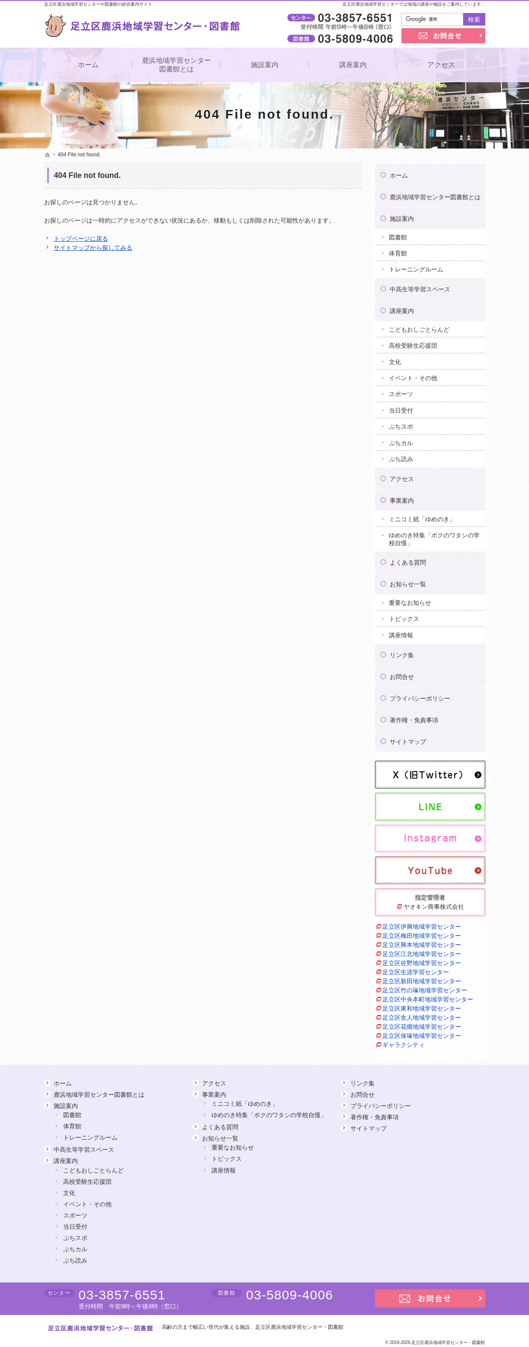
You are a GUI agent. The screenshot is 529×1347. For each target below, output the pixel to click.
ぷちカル (401, 440)
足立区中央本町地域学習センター (427, 996)
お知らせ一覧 (408, 581)
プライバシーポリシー (420, 695)
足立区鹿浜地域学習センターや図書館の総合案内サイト (98, 4)
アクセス (402, 476)
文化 (395, 359)
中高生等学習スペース (420, 286)
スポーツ (401, 391)
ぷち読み (401, 456)
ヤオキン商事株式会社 (434, 904)
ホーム (399, 172)
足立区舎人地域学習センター (421, 1014)
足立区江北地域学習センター (421, 951)
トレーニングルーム (416, 267)
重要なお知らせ (410, 600)
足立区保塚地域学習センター (421, 1033)
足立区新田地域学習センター (421, 978)
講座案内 (402, 308)
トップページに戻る (81, 238)
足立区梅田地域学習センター (421, 933)
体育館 (398, 250)
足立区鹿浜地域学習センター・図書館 (299, 1327)
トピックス (404, 616)
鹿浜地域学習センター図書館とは (435, 194)
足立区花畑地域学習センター (421, 1024)
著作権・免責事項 (414, 717)
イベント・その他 (413, 375)
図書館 (398, 234)
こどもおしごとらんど (419, 326)
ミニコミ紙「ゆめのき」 (422, 516)
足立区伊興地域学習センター (421, 924)
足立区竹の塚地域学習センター (424, 987)
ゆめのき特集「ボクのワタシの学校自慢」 (434, 536)
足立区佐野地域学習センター (421, 960)
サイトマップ (408, 739)
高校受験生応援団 (413, 342)
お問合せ (402, 674)
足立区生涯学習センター (415, 969)
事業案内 (402, 497)
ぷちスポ (401, 424)
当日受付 (401, 407)
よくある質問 (408, 560)
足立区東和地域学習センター (421, 1005)
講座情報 (401, 632)
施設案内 (402, 216)
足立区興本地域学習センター (421, 942)
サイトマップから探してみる (93, 247)
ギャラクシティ (403, 1042)
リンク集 (402, 652)
